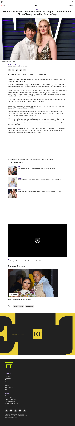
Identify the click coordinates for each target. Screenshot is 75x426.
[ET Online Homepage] (3, 2)
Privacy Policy (9, 398)
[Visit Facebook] (6, 411)
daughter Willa (20, 81)
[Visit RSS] (24, 411)
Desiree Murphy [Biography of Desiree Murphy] (15, 65)
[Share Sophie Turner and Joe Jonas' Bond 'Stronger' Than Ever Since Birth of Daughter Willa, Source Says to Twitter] (13, 70)
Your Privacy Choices (11, 404)
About (7, 386)
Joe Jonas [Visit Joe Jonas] (29, 306)
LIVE (4, 5)
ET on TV (7, 384)
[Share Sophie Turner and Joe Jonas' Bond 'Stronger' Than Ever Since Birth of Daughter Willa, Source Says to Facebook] (9, 70)
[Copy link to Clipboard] (24, 70)
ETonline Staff (9, 388)
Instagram (8, 378)
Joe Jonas (25, 79)
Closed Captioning (10, 400)
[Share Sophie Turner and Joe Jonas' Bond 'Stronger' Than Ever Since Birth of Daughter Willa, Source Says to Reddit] (17, 70)
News (37, 9)
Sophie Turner (13, 79)
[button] (37, 240)
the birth (51, 79)
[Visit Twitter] (11, 411)
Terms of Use (9, 396)
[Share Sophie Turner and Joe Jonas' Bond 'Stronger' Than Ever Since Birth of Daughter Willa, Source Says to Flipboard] (20, 70)
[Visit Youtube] (20, 411)
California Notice (10, 402)
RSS (6, 389)
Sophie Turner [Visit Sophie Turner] (18, 306)
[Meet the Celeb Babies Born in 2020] (37, 283)
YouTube (7, 382)
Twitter (7, 380)
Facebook (8, 376)
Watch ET (71, 5)
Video (36, 5)
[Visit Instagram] (15, 411)
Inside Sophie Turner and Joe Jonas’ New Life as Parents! (24, 261)
